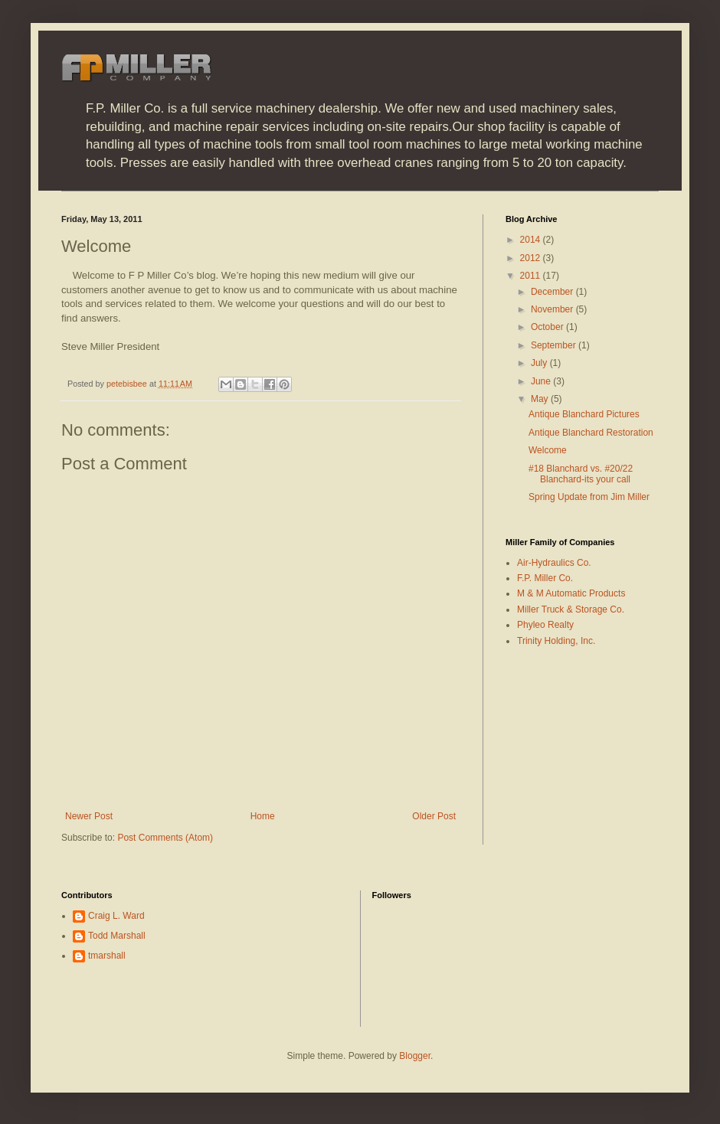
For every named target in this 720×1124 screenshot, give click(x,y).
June (542, 381)
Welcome (548, 450)
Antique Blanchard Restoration (591, 432)
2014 (531, 239)
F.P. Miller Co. (545, 578)
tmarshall (107, 955)
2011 (531, 275)
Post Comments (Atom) (165, 837)
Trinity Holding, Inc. (556, 641)
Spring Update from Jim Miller (589, 497)
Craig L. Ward (116, 915)
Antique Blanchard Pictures (584, 414)
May (541, 399)
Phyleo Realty (545, 624)
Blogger (414, 1055)
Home (262, 816)
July (540, 363)
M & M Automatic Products (571, 593)
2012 (531, 258)
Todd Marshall (117, 935)
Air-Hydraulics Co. (554, 562)
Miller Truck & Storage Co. (570, 609)
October (548, 327)
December (553, 291)
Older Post (434, 816)
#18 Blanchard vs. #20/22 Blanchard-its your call (581, 474)
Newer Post (89, 816)
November (553, 309)
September (554, 345)
